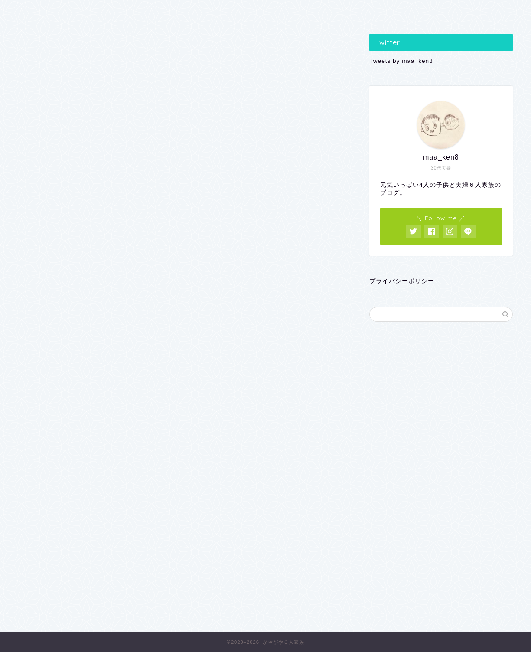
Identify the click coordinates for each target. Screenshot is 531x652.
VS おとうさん (463, 11)
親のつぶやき (266, 11)
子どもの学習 (68, 11)
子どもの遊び (167, 11)
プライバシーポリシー (401, 281)
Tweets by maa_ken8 (401, 61)
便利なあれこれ (364, 11)
